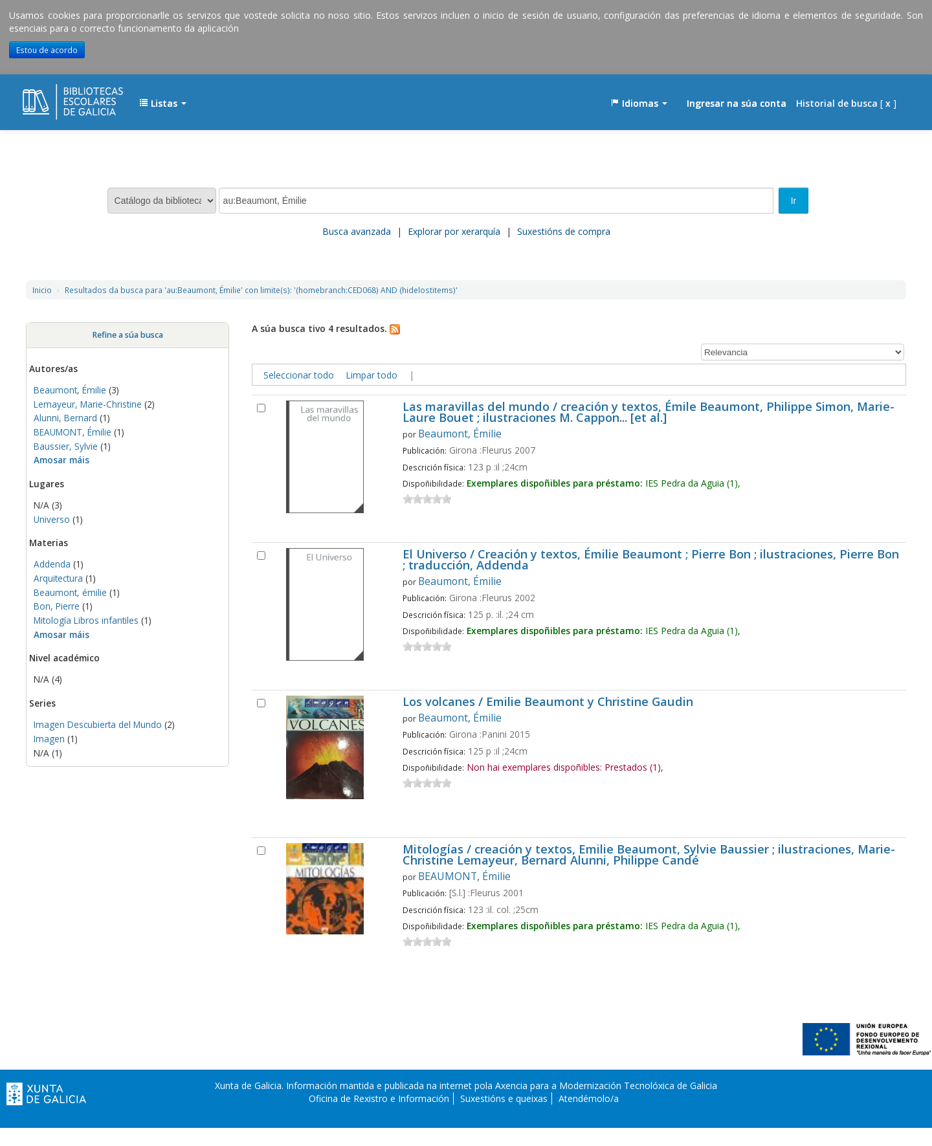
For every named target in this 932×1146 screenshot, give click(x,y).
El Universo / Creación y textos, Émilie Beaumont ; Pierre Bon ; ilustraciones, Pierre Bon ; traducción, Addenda (651, 560)
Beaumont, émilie (70, 592)
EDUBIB (55, 97)
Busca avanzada (356, 231)
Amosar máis (61, 460)
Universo (52, 519)
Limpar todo (371, 375)
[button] (162, 103)
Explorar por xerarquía (454, 231)
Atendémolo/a (589, 1098)
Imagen (49, 739)
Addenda (52, 564)
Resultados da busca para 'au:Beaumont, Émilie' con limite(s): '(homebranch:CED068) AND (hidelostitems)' (261, 290)
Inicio (42, 290)
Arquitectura (58, 578)
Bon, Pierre (57, 606)
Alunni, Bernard (65, 418)
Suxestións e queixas (504, 1098)
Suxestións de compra (563, 231)
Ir (794, 200)
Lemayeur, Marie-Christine (88, 404)
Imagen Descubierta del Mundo (98, 724)
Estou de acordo (47, 50)
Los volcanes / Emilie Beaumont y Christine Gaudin (548, 702)
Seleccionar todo (298, 375)
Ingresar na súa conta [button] (736, 103)
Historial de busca (837, 103)
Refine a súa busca (127, 334)
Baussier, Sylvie (66, 446)
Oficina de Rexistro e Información (379, 1098)
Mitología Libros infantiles (86, 620)
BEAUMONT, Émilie (72, 432)
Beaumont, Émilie (70, 390)
